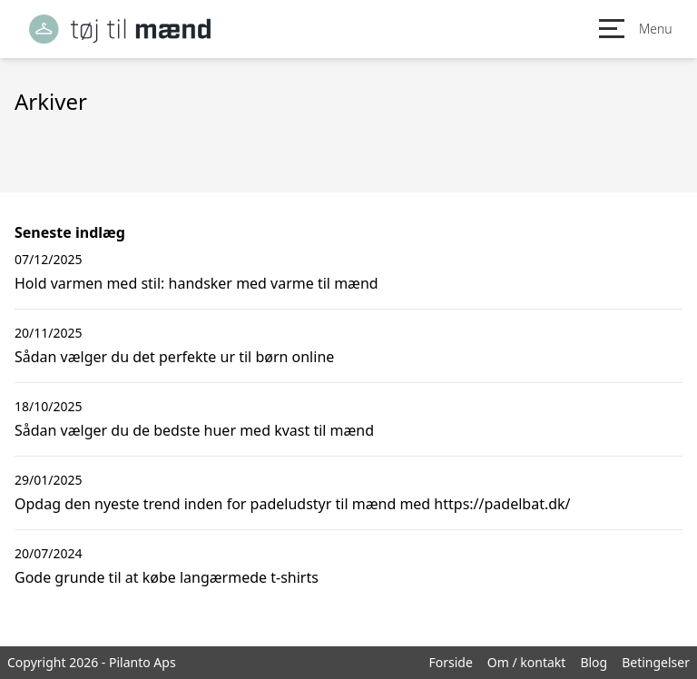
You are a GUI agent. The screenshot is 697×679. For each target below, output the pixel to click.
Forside (450, 662)
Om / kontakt (526, 662)
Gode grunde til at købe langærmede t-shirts (167, 577)
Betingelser (656, 662)
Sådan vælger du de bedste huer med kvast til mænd (194, 430)
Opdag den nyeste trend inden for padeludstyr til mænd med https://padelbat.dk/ (293, 504)
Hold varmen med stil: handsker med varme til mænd (196, 283)
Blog (593, 662)
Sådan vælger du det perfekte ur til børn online (174, 357)
